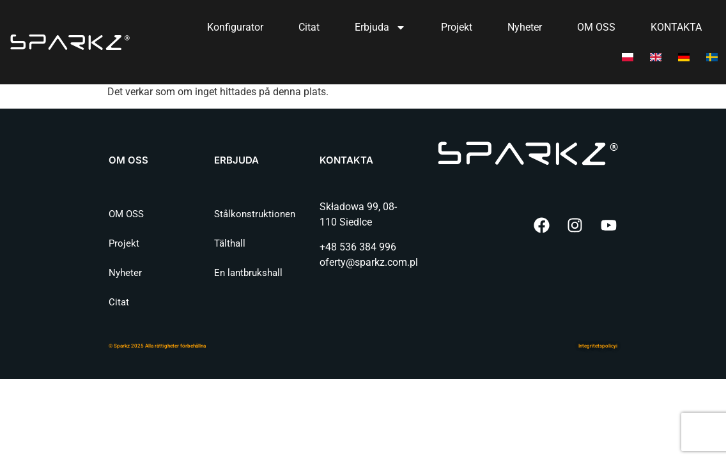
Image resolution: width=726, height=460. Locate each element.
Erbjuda (380, 27)
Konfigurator (235, 27)
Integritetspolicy (597, 346)
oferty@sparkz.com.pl (369, 262)
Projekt (456, 27)
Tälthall (229, 243)
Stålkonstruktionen (254, 214)
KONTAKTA (676, 27)
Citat (309, 27)
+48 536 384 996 (358, 247)
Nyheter (524, 27)
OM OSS (596, 27)
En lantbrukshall (248, 273)
